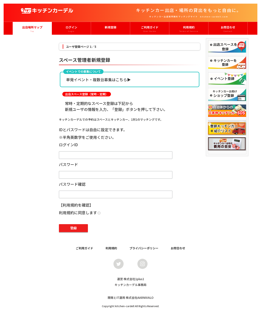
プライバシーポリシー (143, 248)
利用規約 (188, 29)
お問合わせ (227, 29)
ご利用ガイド (149, 29)
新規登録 (110, 27)
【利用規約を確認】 (76, 205)
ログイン (71, 29)
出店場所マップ (32, 29)
